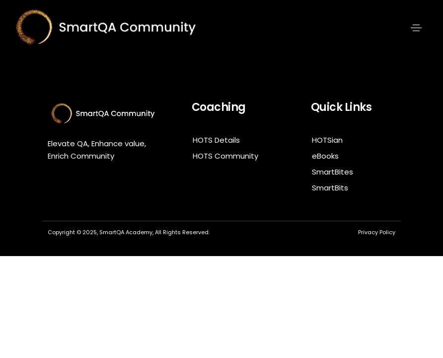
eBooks (325, 156)
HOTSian (327, 140)
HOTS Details (216, 140)
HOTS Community (225, 156)
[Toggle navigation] (416, 27)
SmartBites (332, 172)
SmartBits (330, 187)
